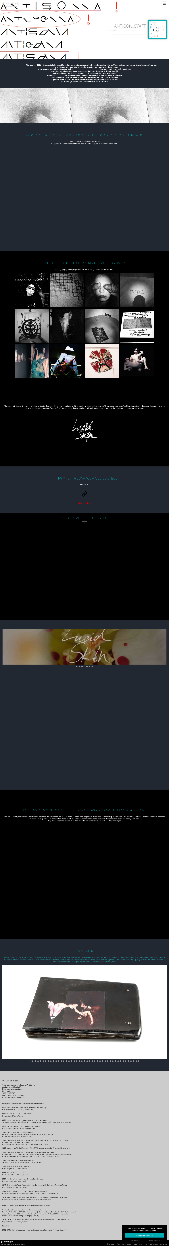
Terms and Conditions (124, 1244)
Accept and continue (144, 1235)
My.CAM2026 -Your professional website (13, 1242)
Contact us (163, 1244)
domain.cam (111, 1244)
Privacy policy (138, 1244)
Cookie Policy (135, 1240)
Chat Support (153, 1244)
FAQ (146, 1244)
